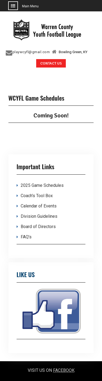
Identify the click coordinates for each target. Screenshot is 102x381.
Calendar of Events (39, 206)
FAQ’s (26, 236)
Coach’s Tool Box (37, 195)
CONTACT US (51, 63)
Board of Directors (38, 226)
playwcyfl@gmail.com (31, 52)
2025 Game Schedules (42, 185)
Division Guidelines (39, 216)
